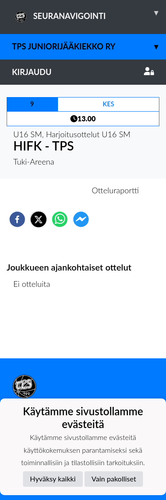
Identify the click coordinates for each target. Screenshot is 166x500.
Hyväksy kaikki (53, 478)
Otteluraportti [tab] (115, 190)
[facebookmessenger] (81, 219)
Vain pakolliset (114, 478)
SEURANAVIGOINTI (89, 13)
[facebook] (17, 219)
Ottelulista (35, 328)
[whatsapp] (60, 219)
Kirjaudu (83, 72)
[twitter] (38, 219)
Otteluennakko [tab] (52, 190)
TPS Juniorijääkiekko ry (89, 46)
